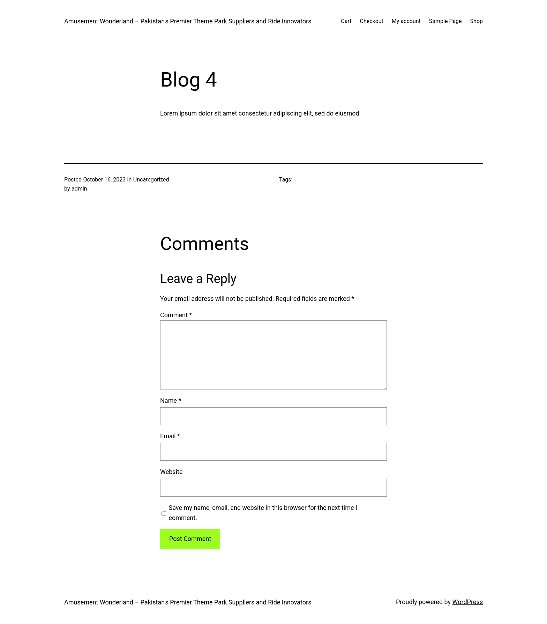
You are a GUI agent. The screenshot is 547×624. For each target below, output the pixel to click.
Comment (176, 315)
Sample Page (445, 21)
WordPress (467, 602)
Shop (476, 21)
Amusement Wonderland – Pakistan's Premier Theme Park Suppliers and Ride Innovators (187, 21)
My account (406, 21)
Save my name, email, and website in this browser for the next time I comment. (263, 512)
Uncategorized (151, 179)
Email (170, 436)
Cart (346, 21)
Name (170, 400)
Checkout (371, 21)
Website (171, 471)
